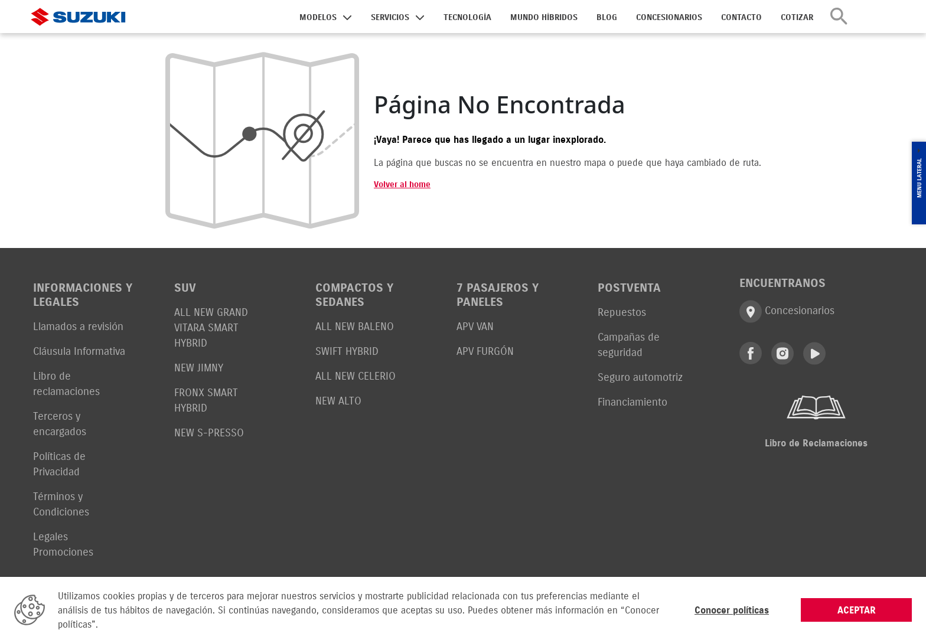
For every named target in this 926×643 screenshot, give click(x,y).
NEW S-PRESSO (209, 432)
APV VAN (475, 326)
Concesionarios (786, 311)
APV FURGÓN (485, 351)
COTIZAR (797, 17)
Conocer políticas (731, 610)
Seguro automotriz (640, 377)
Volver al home (402, 184)
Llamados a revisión (78, 326)
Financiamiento (632, 402)
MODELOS (318, 17)
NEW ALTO (338, 400)
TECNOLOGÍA (467, 17)
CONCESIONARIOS (669, 17)
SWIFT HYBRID (347, 351)
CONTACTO (741, 17)
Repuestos (622, 312)
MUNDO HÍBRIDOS (544, 17)
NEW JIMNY (198, 367)
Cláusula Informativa (79, 351)
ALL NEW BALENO (354, 326)
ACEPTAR (856, 610)
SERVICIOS (390, 17)
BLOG (606, 17)
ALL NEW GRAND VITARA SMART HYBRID (211, 327)
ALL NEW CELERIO (355, 376)
